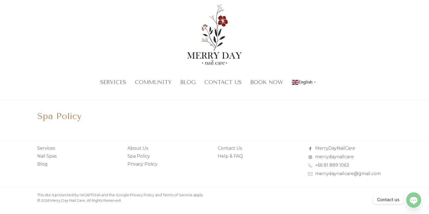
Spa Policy (138, 156)
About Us (137, 148)
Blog (188, 82)
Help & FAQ (230, 156)
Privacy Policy (142, 164)
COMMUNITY (153, 82)
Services (113, 82)
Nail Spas (47, 156)
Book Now (266, 82)
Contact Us (223, 82)
